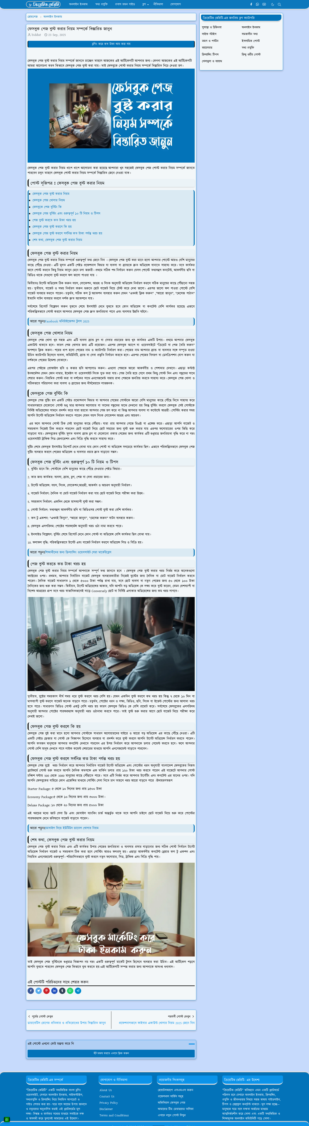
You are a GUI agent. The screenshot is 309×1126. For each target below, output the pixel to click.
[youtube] (264, 4)
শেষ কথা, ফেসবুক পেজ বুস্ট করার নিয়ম (58, 240)
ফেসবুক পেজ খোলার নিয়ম (49, 200)
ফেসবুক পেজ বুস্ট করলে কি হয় (52, 226)
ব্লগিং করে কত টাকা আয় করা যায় (111, 44)
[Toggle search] (279, 4)
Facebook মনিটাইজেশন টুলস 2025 (67, 321)
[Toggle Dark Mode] (272, 4)
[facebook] (251, 4)
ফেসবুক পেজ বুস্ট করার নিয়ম (51, 194)
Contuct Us (107, 1096)
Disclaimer (106, 1109)
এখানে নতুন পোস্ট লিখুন (172, 1115)
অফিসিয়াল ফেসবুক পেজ (171, 1103)
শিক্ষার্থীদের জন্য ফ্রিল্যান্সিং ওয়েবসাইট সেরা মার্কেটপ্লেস (78, 552)
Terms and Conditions (114, 1115)
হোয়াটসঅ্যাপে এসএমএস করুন (175, 1090)
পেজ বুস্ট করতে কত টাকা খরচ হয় (54, 220)
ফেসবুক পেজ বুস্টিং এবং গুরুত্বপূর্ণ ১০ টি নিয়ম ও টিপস (66, 213)
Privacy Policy (109, 1103)
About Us (106, 1090)
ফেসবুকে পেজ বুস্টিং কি (47, 207)
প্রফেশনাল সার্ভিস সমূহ (170, 1096)
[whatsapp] (257, 4)
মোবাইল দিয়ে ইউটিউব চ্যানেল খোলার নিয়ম (72, 828)
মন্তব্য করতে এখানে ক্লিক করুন (111, 1053)
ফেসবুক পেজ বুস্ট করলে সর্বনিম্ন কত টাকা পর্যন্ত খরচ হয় (67, 233)
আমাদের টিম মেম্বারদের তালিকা (176, 1109)
